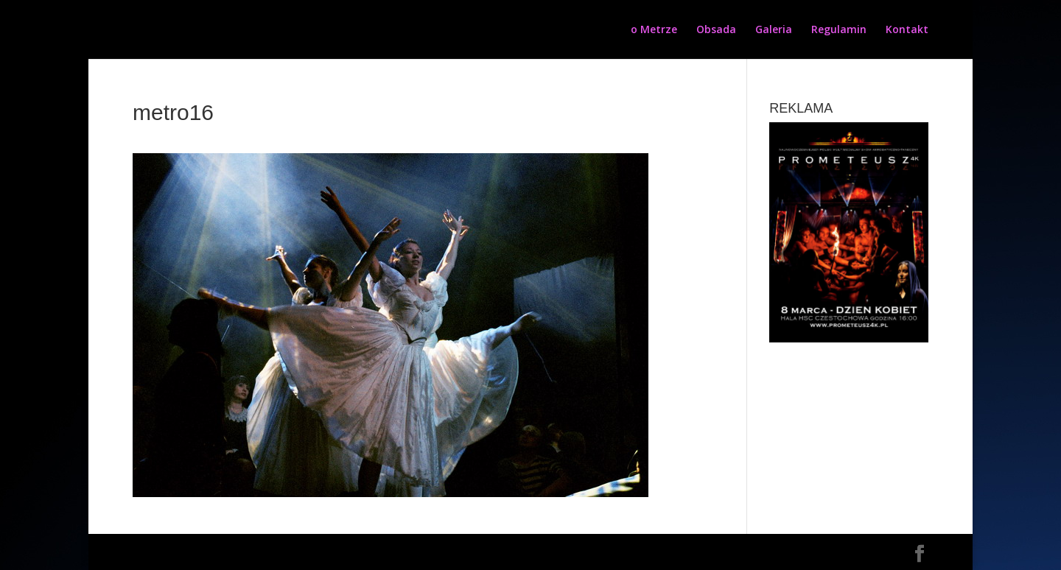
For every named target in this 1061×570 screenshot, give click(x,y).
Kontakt (907, 30)
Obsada (716, 30)
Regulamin (838, 30)
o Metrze (654, 30)
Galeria (773, 30)
